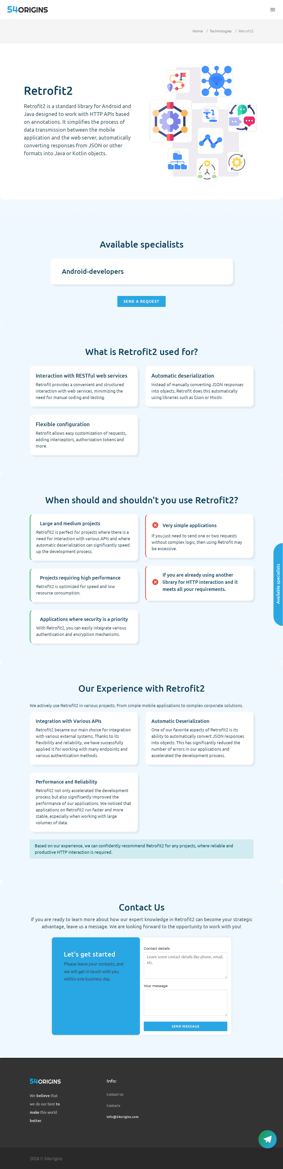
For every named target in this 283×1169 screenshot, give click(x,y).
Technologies (221, 31)
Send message (185, 1026)
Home (198, 31)
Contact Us (115, 1094)
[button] (273, 9)
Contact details (157, 948)
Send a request (141, 301)
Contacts (113, 1106)
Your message (156, 986)
